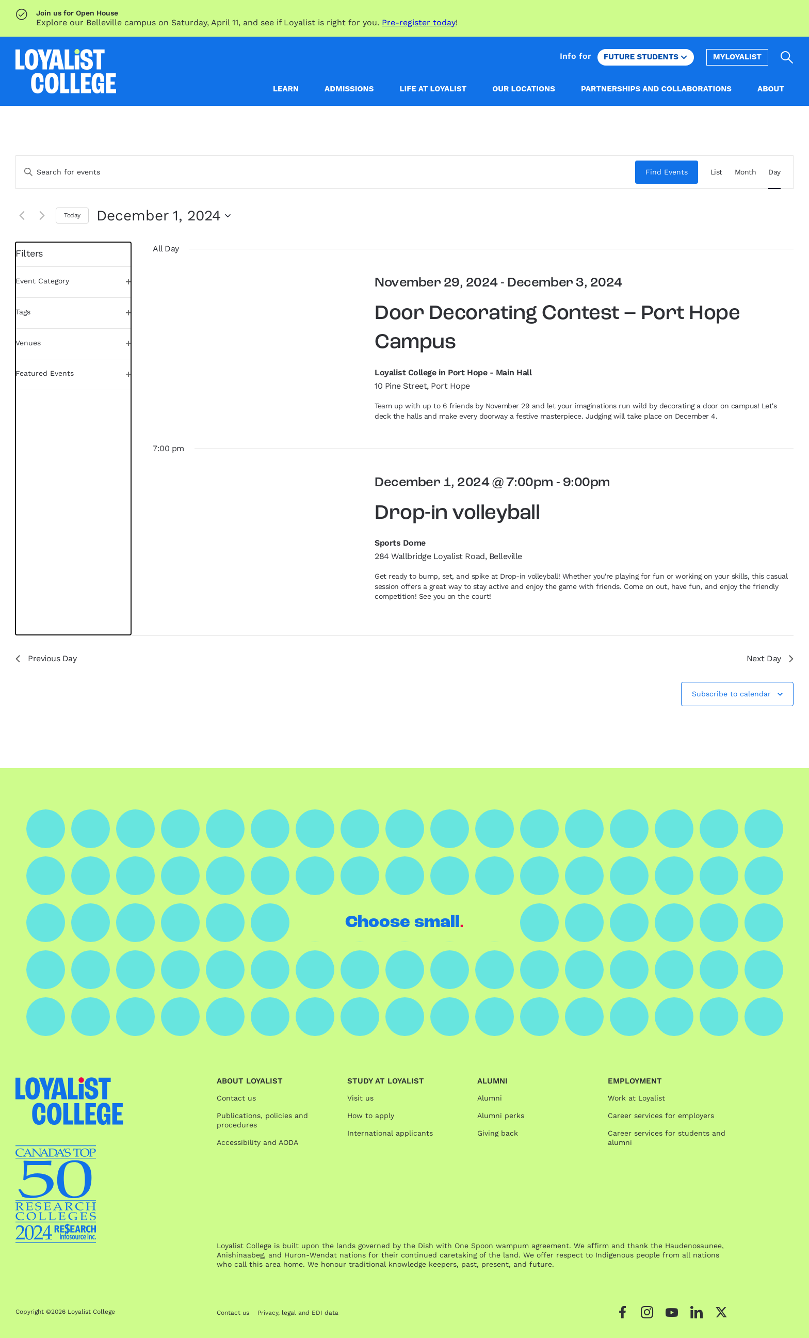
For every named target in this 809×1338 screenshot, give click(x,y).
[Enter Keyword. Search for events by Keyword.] (325, 172)
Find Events (666, 172)
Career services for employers (661, 1115)
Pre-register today (419, 22)
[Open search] (787, 57)
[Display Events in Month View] (745, 172)
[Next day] (42, 216)
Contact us (236, 1098)
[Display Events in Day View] (774, 172)
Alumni (489, 1098)
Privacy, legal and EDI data (297, 1312)
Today (72, 215)
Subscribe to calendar (731, 694)
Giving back (497, 1133)
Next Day (770, 658)
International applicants (390, 1133)
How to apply (370, 1115)
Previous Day (45, 658)
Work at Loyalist (636, 1098)
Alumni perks (500, 1115)
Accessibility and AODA (257, 1142)
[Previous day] (21, 216)
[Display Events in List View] (716, 172)
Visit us (360, 1098)
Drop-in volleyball (457, 513)
